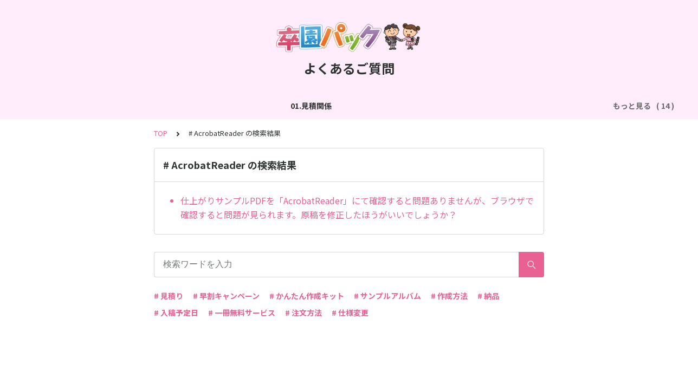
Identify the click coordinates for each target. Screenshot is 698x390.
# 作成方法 (449, 295)
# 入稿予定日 (176, 312)
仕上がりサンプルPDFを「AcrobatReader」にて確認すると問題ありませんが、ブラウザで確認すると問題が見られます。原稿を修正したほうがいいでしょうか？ (357, 207)
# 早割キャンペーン (226, 295)
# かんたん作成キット (306, 295)
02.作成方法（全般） (127, 105)
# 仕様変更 (350, 312)
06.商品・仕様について (552, 105)
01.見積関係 (55, 105)
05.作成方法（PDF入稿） (454, 105)
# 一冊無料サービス (241, 312)
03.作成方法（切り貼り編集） (229, 105)
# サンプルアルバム (387, 295)
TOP (160, 133)
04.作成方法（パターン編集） (345, 105)
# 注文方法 (303, 312)
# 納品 (488, 295)
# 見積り (168, 295)
